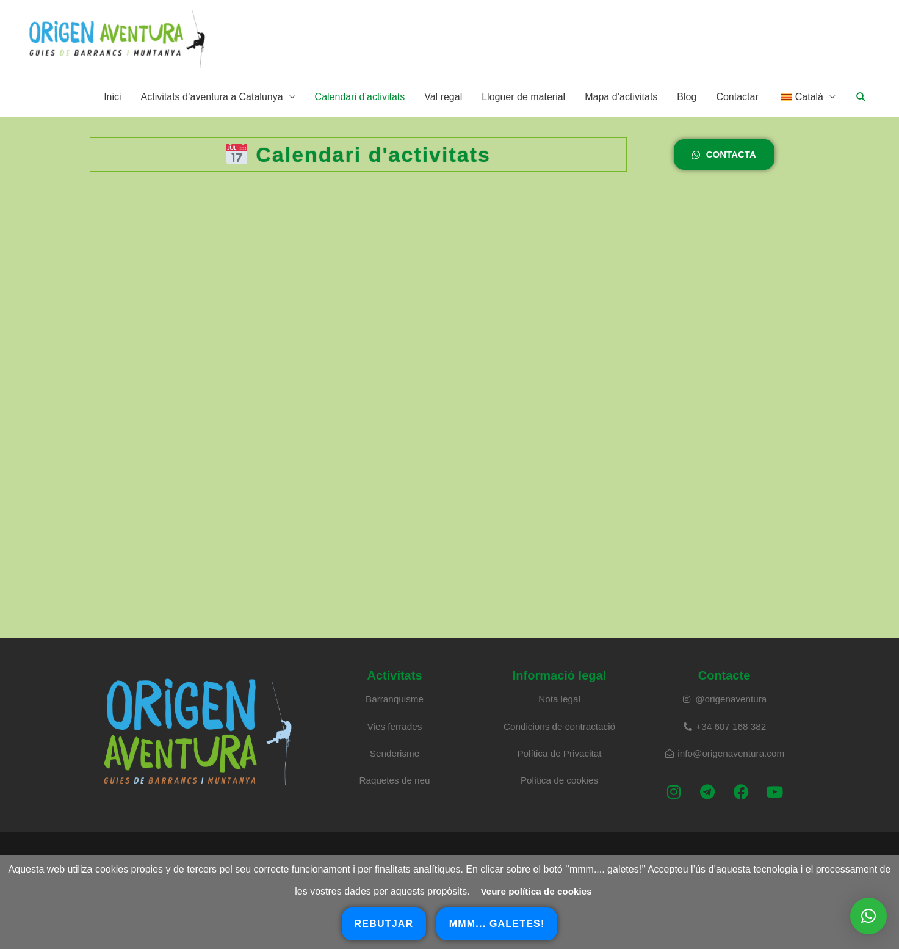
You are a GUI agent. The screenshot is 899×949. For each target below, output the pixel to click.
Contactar (737, 109)
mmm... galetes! (497, 923)
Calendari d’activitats (360, 109)
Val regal (443, 109)
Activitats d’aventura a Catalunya (212, 109)
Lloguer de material (523, 109)
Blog (686, 109)
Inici (112, 109)
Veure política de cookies (536, 891)
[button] (861, 110)
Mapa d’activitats (621, 109)
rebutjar (384, 923)
